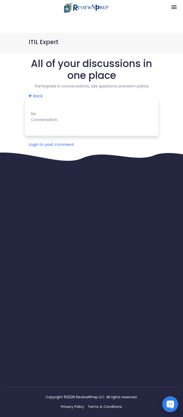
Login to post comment (51, 144)
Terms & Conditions (105, 406)
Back (36, 96)
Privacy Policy (72, 406)
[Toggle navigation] (174, 7)
